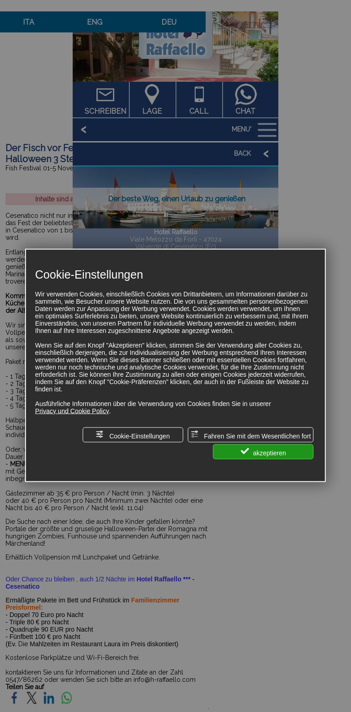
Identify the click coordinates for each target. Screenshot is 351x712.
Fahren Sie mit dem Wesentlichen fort (250, 434)
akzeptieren (263, 451)
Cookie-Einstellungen (133, 434)
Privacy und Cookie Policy (72, 410)
